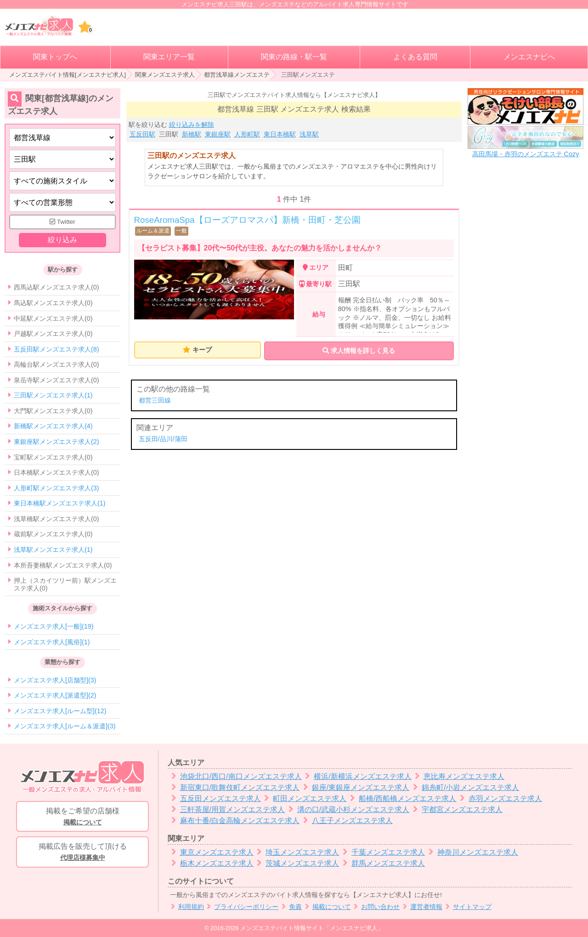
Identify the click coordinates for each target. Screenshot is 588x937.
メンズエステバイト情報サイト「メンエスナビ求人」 (312, 928)
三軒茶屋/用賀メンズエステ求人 (226, 809)
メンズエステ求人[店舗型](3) (55, 680)
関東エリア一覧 (169, 57)
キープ (202, 349)
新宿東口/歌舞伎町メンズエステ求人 (234, 787)
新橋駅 (191, 134)
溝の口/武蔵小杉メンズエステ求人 (347, 809)
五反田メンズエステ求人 (214, 798)
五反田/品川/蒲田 (163, 439)
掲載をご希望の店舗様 (82, 817)
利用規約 (186, 906)
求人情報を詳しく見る (358, 350)
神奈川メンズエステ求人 (471, 852)
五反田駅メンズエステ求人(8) (56, 349)
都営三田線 (155, 400)
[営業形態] (62, 202)
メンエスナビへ (529, 57)
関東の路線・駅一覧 (294, 57)
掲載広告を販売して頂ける (82, 852)
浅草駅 (309, 134)
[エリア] (62, 159)
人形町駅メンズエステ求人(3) (56, 488)
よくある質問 (415, 57)
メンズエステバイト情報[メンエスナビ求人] (67, 74)
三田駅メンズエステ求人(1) (53, 395)
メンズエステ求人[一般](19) (54, 626)
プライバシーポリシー (241, 906)
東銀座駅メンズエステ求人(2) (56, 441)
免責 (290, 906)
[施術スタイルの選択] (62, 180)
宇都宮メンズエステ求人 (456, 809)
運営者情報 (421, 906)
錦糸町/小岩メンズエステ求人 (464, 787)
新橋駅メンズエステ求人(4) (53, 426)
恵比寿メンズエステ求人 (458, 776)
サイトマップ (467, 906)
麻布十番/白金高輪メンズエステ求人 (234, 820)
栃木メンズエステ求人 (211, 863)
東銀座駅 (218, 134)
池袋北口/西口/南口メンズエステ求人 (235, 776)
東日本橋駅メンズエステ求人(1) (60, 503)
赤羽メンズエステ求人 (499, 798)
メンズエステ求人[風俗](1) (52, 642)
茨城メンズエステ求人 (296, 863)
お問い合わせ (375, 906)
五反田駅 (142, 134)
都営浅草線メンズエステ (237, 74)
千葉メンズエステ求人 (382, 852)
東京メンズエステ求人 (211, 852)
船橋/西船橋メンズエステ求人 (401, 798)
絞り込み (62, 240)
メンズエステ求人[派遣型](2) (55, 695)
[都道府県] (62, 137)
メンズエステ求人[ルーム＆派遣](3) (65, 726)
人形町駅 (247, 134)
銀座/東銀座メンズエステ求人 (354, 787)
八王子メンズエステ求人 (346, 820)
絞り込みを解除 (191, 124)
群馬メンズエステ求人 (382, 863)
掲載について (326, 906)
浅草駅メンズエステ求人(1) (53, 549)
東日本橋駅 (280, 134)
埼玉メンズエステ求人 (296, 852)
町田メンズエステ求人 (304, 798)
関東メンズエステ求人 (165, 74)
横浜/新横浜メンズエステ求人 (357, 776)
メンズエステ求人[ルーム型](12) (60, 711)
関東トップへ (55, 57)
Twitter (62, 221)
